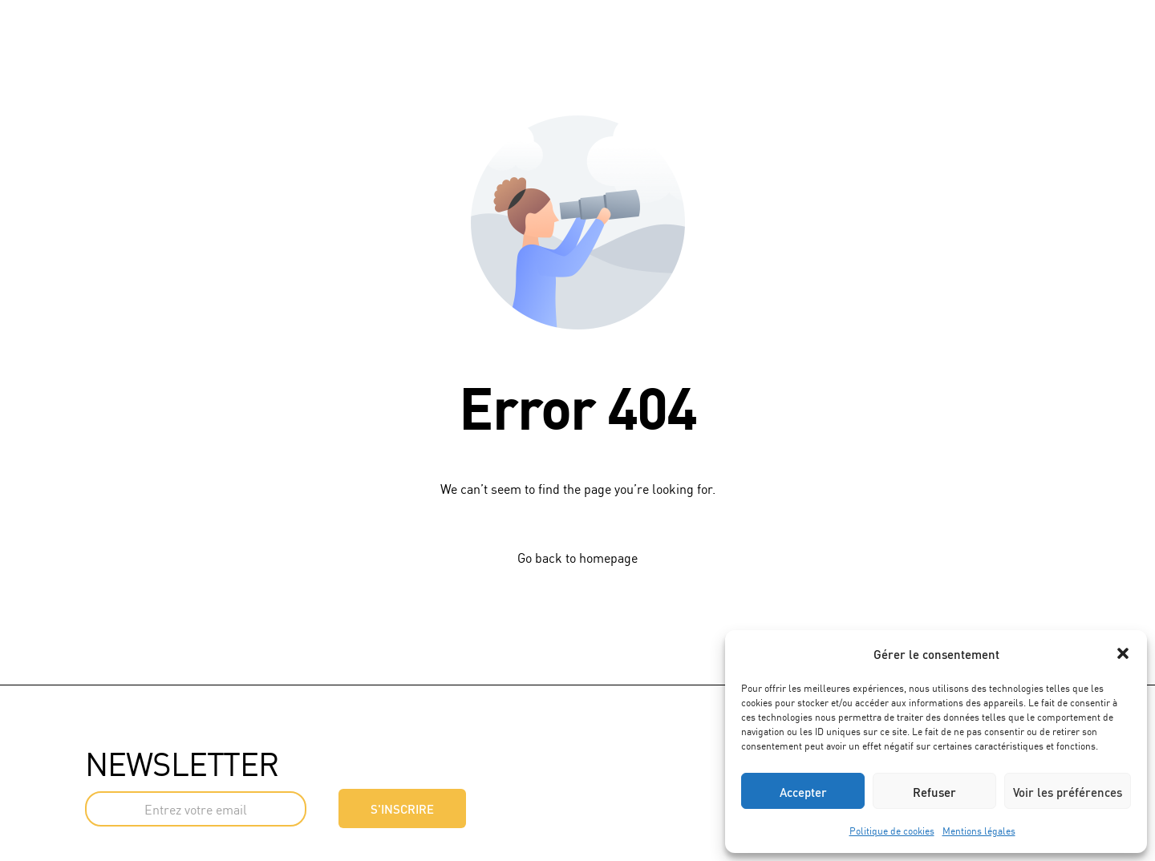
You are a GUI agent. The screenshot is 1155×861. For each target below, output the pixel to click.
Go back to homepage (577, 557)
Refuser (934, 791)
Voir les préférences (1067, 791)
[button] (1123, 653)
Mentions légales (978, 830)
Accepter (803, 791)
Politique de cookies (891, 830)
